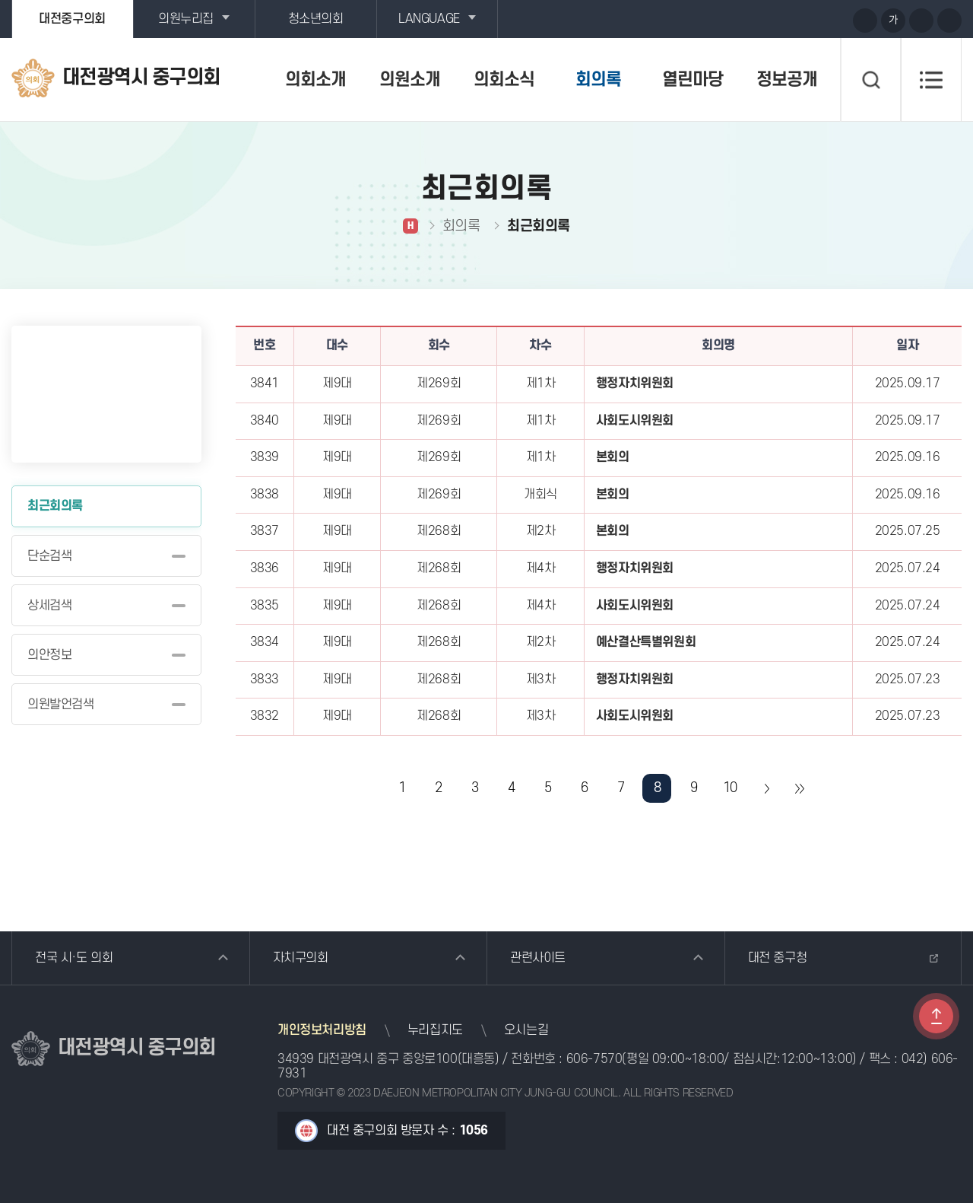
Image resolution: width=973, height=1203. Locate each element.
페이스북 (835, 20)
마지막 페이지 (798, 788)
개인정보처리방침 (321, 1030)
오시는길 (526, 1030)
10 (730, 788)
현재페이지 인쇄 (949, 20)
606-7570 (594, 1059)
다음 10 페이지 (766, 788)
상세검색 (49, 606)
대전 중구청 (777, 958)
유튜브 (779, 20)
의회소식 (504, 80)
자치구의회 (300, 958)
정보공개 (786, 80)
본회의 (612, 457)
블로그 (807, 20)
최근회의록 (55, 506)
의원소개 (409, 80)
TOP (936, 1016)
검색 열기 (870, 80)
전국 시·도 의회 (74, 958)
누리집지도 (435, 1030)
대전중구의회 (72, 19)
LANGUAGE (429, 19)
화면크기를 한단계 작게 (921, 20)
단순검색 (49, 556)
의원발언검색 (60, 704)
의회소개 (315, 80)
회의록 (598, 80)
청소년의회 (316, 19)
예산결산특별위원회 (646, 642)
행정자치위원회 (634, 383)
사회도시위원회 (634, 421)
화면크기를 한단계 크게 (865, 20)
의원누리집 (186, 19)
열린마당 (692, 80)
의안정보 (49, 655)
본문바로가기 (0, 0)
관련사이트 (538, 958)
